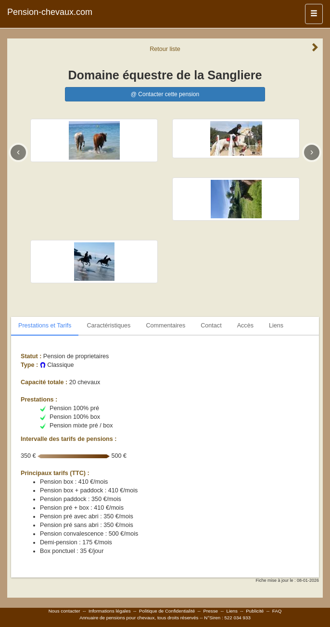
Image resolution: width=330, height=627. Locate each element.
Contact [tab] (211, 325)
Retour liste (165, 49)
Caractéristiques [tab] (108, 325)
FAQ (277, 611)
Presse (210, 611)
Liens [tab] (276, 325)
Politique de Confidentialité (167, 611)
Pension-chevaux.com (49, 12)
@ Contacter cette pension (165, 94)
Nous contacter (64, 611)
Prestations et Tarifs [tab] (44, 325)
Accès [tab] (245, 325)
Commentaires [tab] (165, 325)
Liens (231, 611)
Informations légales (110, 611)
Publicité (255, 611)
